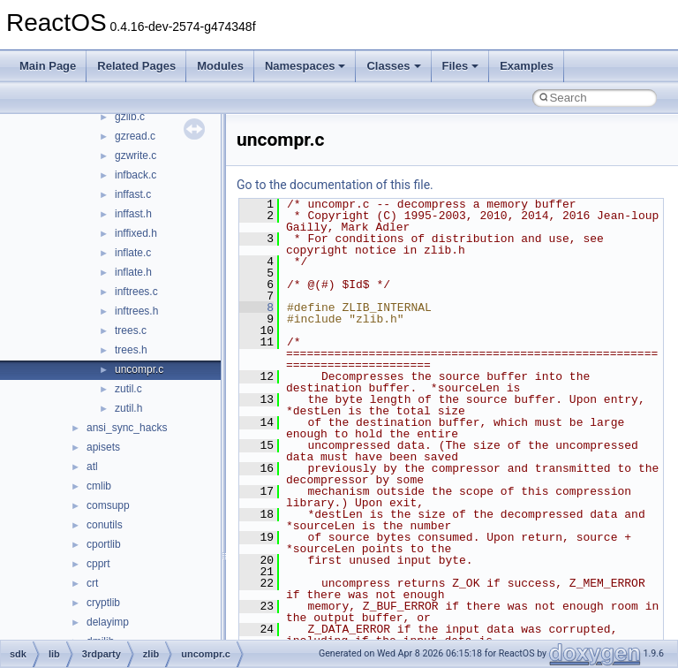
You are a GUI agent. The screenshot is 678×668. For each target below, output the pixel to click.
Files (460, 65)
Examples (527, 65)
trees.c (131, 330)
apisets (103, 447)
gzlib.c (130, 116)
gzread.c (135, 136)
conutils (105, 525)
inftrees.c (136, 291)
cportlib (104, 544)
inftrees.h (136, 311)
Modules (220, 65)
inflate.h (133, 272)
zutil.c (128, 389)
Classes (393, 65)
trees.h (131, 350)
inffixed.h (136, 233)
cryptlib (103, 602)
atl (92, 466)
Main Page (47, 65)
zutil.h (128, 408)
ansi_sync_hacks (127, 427)
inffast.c (133, 194)
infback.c (135, 175)
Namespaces (305, 65)
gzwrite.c (135, 155)
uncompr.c (139, 369)
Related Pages (136, 65)
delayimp (108, 622)
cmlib (99, 486)
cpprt (98, 564)
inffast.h (133, 214)
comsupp (108, 505)
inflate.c (133, 253)
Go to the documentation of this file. (335, 185)
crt (92, 583)
